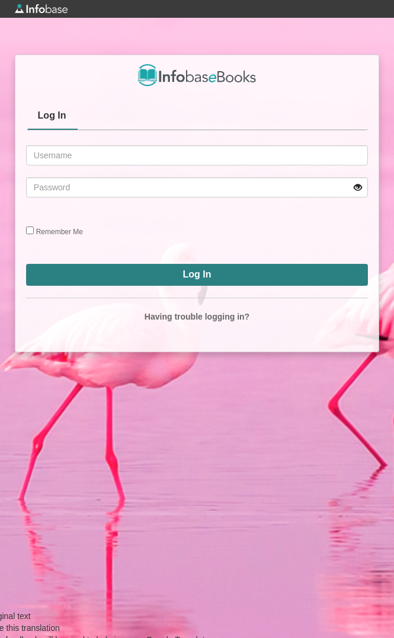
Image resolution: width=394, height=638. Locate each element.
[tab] (53, 117)
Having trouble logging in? (197, 316)
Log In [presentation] (52, 115)
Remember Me (59, 232)
